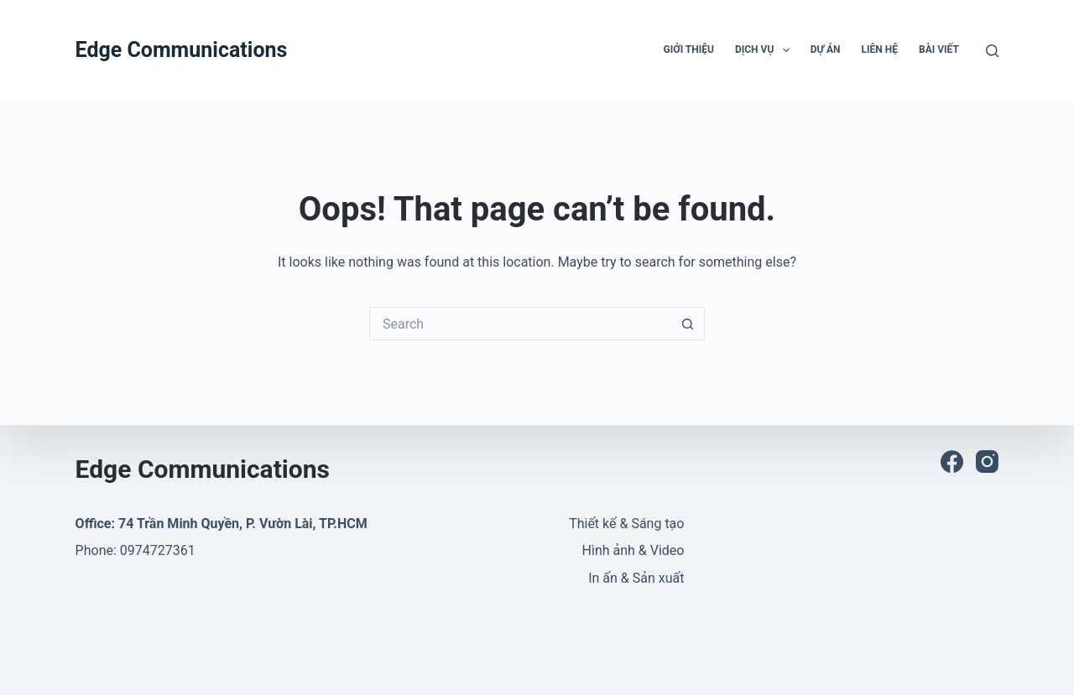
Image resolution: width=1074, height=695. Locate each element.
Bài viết (939, 49)
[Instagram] (987, 461)
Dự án (826, 49)
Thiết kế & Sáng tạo (626, 524)
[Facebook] (952, 461)
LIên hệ (880, 49)
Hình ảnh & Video (633, 550)
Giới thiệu (689, 49)
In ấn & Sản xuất (636, 578)
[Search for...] (520, 323)
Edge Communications (182, 50)
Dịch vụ (765, 50)
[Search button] (688, 323)
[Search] (992, 50)
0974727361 (158, 550)
